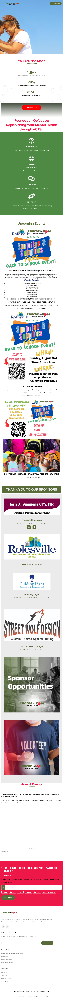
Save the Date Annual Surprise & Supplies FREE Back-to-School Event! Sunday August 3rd (30, 804)
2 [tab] (31, 856)
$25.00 (12, 892)
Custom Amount (49, 892)
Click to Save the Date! (31, 386)
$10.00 (5, 892)
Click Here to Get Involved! (31, 477)
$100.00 (28, 892)
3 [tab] (33, 856)
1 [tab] (29, 856)
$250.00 (37, 892)
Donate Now (56, 3)
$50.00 (20, 892)
